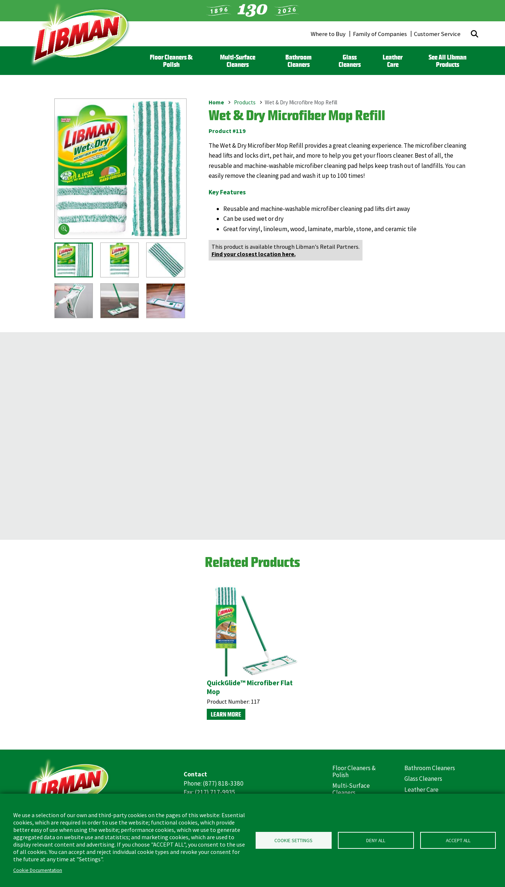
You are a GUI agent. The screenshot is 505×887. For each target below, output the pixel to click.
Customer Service (437, 34)
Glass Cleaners (350, 60)
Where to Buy (328, 34)
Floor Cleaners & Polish (171, 60)
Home (216, 101)
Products (245, 101)
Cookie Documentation (37, 870)
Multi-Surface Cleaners (237, 60)
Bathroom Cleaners (298, 60)
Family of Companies (380, 34)
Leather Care (393, 60)
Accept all (458, 840)
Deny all (375, 840)
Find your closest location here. (254, 254)
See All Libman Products (447, 60)
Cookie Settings (293, 840)
